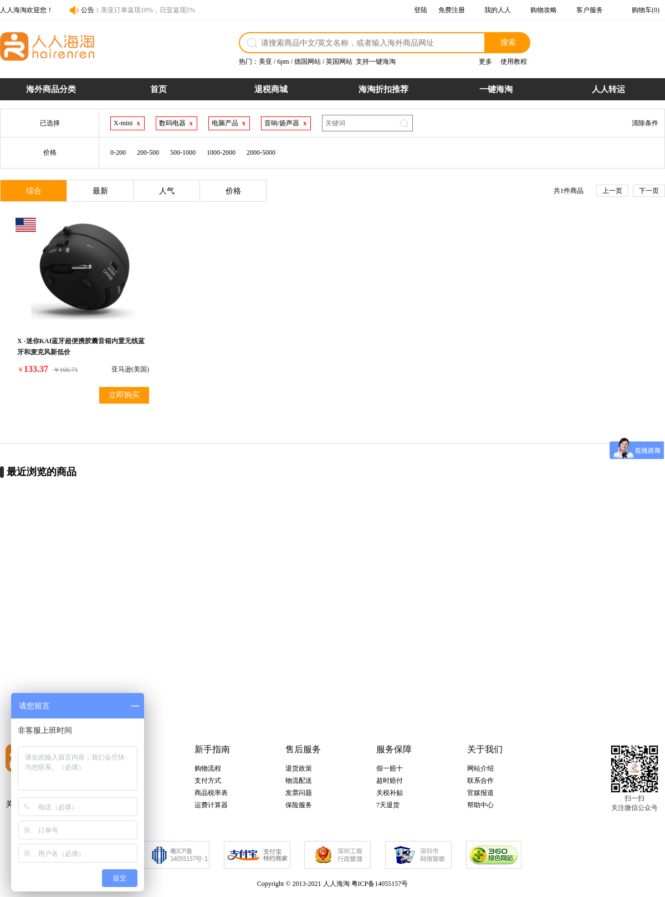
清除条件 (645, 123)
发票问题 (298, 793)
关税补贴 (389, 793)
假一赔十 (389, 768)
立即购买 (124, 395)
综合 (34, 191)
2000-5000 (261, 152)
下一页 (649, 191)
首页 (158, 89)
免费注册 (451, 10)
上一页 (612, 191)
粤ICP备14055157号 (379, 884)
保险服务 (298, 805)
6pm (283, 61)
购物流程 (208, 768)
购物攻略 (543, 10)
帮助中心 (480, 805)
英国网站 (339, 61)
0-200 (118, 152)
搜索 (508, 42)
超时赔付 (389, 780)
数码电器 (172, 123)
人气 (167, 191)
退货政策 (298, 768)
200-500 (148, 152)
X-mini (123, 123)
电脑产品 (225, 123)
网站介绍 (480, 768)
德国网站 (307, 61)
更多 (485, 61)
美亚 (265, 61)
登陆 (420, 10)
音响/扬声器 (281, 123)
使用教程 (513, 61)
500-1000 (183, 152)
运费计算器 (211, 805)
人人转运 (608, 89)
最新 (100, 191)
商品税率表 (211, 793)
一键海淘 (496, 89)
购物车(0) (645, 10)
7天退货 (388, 805)
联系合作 (480, 780)
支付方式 (208, 780)
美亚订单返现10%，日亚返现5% (148, 10)
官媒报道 (480, 793)
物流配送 (298, 780)
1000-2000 (221, 152)
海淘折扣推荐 (383, 89)
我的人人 (497, 10)
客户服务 (589, 10)
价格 (233, 191)
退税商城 (271, 89)
